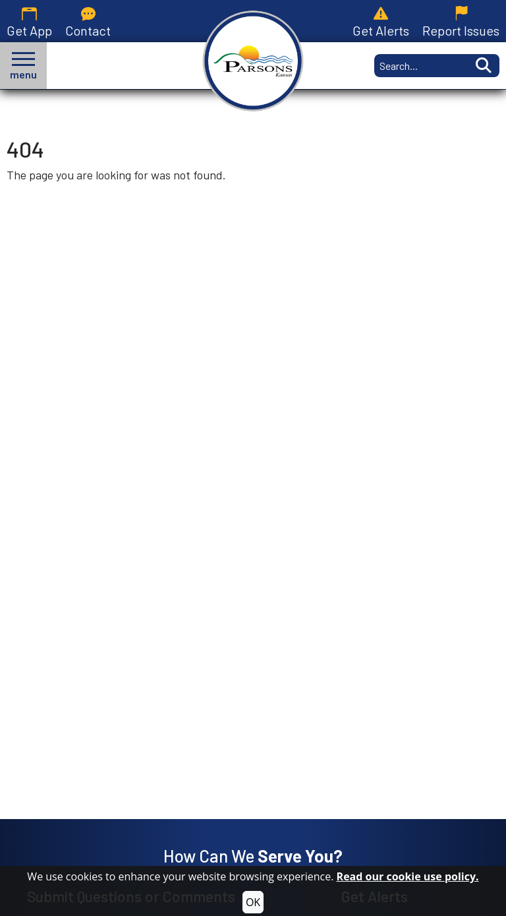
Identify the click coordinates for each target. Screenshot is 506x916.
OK (253, 902)
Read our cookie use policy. (408, 876)
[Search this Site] (419, 65)
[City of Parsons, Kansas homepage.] (253, 61)
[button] (23, 65)
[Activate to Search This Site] (482, 65)
